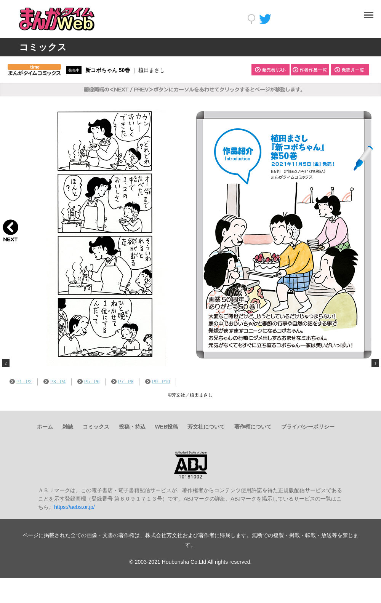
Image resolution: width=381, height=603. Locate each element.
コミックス (96, 427)
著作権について (253, 427)
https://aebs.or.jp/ (74, 507)
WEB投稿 (166, 427)
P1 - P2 (21, 381)
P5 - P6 (88, 381)
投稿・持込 (132, 427)
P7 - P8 (122, 381)
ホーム (45, 427)
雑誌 (67, 427)
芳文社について (206, 427)
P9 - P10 (157, 381)
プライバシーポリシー (308, 427)
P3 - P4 (54, 381)
